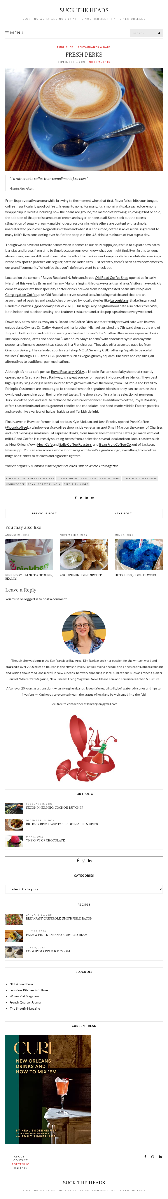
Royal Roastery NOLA (67, 371)
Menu (14, 33)
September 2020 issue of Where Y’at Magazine (85, 466)
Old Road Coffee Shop (111, 277)
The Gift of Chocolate (45, 840)
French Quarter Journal (25, 1002)
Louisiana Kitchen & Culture (29, 990)
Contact (20, 1160)
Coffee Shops (67, 478)
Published (65, 47)
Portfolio (21, 1164)
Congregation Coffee (21, 294)
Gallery (21, 1168)
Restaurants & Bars (94, 47)
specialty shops (76, 484)
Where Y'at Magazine (24, 996)
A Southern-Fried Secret (81, 575)
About (19, 1156)
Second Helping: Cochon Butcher (54, 808)
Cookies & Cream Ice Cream (48, 951)
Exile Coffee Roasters (75, 444)
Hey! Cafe (45, 444)
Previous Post (44, 513)
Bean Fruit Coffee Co (115, 444)
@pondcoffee (16, 427)
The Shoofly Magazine (25, 1008)
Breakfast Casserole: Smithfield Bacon (59, 918)
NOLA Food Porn (21, 984)
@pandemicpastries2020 (53, 306)
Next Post (123, 513)
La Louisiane (119, 300)
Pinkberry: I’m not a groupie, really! (29, 577)
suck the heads (84, 10)
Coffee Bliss (83, 321)
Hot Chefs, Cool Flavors (135, 575)
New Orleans (110, 478)
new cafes (88, 478)
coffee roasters (41, 478)
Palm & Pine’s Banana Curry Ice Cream (57, 935)
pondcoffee (15, 484)
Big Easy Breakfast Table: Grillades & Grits (62, 824)
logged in (31, 599)
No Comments (99, 62)
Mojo (140, 289)
